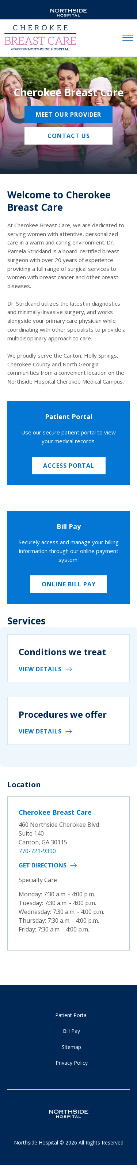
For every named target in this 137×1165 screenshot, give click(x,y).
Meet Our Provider (68, 115)
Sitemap (71, 1046)
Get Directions (42, 865)
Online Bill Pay (69, 584)
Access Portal (68, 466)
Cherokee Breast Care (55, 812)
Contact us (68, 136)
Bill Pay (71, 1030)
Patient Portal (71, 1015)
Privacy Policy (72, 1062)
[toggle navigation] (127, 38)
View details (40, 669)
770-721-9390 (37, 851)
